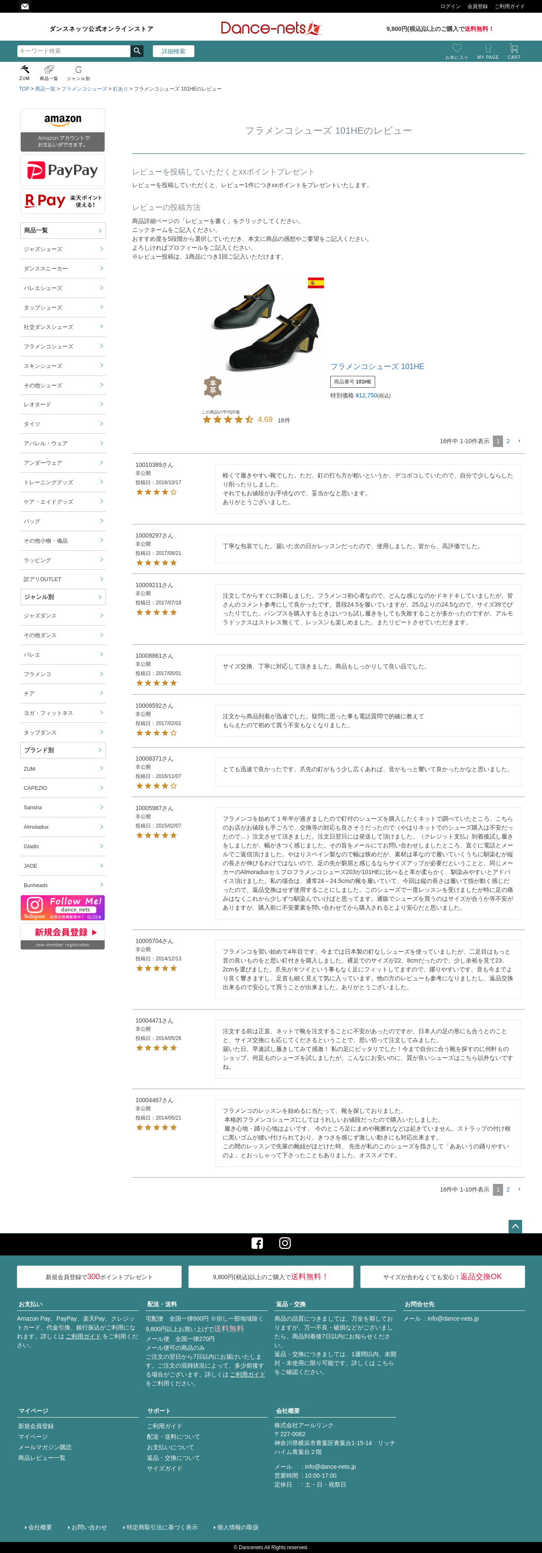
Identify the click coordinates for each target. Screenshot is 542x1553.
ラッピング (37, 560)
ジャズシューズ (43, 249)
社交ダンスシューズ (48, 327)
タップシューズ (43, 308)
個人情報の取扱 (238, 1527)
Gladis (31, 847)
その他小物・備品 (46, 541)
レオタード (37, 405)
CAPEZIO (35, 788)
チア (29, 694)
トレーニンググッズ (48, 482)
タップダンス (40, 733)
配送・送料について (173, 1436)
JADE (30, 866)
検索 (137, 51)
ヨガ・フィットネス (48, 713)
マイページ (33, 1410)
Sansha (33, 808)
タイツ (32, 424)
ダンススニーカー (46, 269)
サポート (159, 1410)
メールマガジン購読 (45, 1447)
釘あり (120, 89)
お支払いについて (170, 1447)
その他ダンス (40, 635)
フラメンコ (37, 674)
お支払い (30, 1304)
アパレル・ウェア (46, 444)
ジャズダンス (40, 616)
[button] (519, 441)
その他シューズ (43, 386)
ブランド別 (39, 750)
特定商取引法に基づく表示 (162, 1527)
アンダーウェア (43, 463)
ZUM (24, 78)
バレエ (32, 655)
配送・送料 (162, 1304)
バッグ (32, 521)
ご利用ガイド (83, 1336)
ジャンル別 (78, 78)
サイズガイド (165, 1468)
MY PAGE (488, 57)
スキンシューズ (43, 366)
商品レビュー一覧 (42, 1457)
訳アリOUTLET (42, 579)
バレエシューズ (43, 288)
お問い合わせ (89, 1527)
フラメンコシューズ (84, 89)
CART (514, 57)
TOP (24, 89)
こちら (385, 1363)
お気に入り (457, 57)
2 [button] (508, 441)
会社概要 (288, 1410)
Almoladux (36, 827)
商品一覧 (49, 78)
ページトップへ (515, 1226)
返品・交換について (173, 1457)
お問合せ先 (419, 1304)
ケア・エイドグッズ (48, 502)
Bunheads (36, 885)
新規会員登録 (36, 1426)
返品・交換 (291, 1304)
